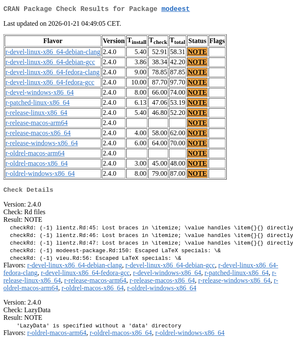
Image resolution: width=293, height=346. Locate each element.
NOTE (197, 53)
